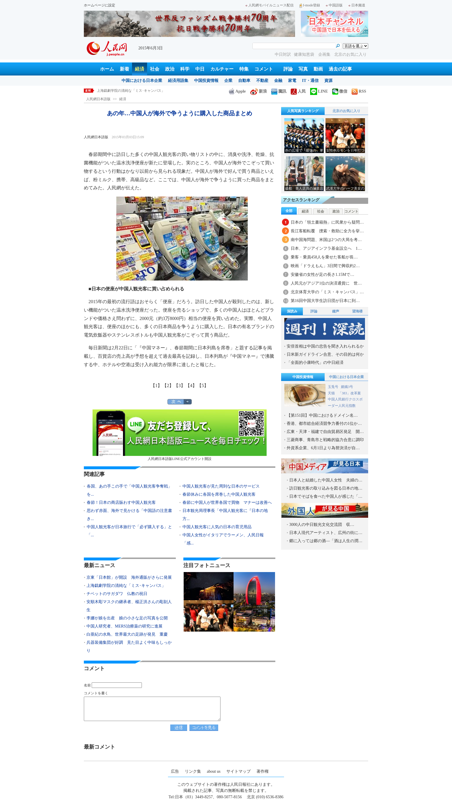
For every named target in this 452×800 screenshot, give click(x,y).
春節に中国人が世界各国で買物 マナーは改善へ (227, 502)
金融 (278, 80)
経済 (139, 68)
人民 (298, 91)
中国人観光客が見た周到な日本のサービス (221, 486)
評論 (288, 68)
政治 (169, 68)
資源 (328, 80)
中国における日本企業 (142, 80)
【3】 (179, 385)
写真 (303, 68)
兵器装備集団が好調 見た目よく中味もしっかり (129, 646)
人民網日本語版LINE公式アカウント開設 (180, 435)
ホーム (107, 68)
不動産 (262, 80)
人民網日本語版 (98, 99)
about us (213, 771)
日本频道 (356, 5)
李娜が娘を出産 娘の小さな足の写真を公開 (127, 618)
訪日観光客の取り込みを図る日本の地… (325, 488)
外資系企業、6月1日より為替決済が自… (323, 448)
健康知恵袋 (304, 54)
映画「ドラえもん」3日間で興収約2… (325, 266)
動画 (318, 68)
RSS (359, 91)
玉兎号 (333, 387)
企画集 (325, 54)
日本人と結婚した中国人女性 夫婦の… (325, 480)
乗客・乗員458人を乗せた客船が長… (324, 257)
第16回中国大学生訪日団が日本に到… (325, 301)
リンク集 (193, 771)
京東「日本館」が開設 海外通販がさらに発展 (129, 577)
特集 (244, 68)
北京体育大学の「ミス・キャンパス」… (327, 292)
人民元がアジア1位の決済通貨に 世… (326, 283)
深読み (292, 311)
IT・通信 (310, 80)
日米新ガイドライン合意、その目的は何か (325, 354)
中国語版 (334, 5)
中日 (200, 68)
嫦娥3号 (347, 387)
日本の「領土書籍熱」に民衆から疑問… (327, 222)
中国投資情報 (206, 80)
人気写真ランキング (303, 111)
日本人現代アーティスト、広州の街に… (325, 533)
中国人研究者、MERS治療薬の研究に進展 (124, 626)
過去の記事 (340, 68)
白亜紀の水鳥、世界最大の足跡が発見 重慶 (127, 634)
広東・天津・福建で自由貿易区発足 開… (325, 431)
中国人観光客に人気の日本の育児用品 (217, 527)
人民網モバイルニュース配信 (269, 5)
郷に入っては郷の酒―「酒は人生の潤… (325, 541)
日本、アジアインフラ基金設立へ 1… (326, 248)
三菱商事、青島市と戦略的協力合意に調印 (325, 440)
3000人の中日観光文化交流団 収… (321, 524)
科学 (184, 68)
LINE (319, 91)
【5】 (203, 385)
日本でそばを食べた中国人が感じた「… (325, 496)
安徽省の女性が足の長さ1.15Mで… (322, 274)
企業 (228, 80)
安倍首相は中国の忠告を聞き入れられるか (325, 346)
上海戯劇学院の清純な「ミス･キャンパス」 (131, 91)
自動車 (244, 80)
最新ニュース (99, 565)
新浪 (258, 91)
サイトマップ (238, 771)
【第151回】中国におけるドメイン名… (322, 415)
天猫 (332, 393)
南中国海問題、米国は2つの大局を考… (326, 240)
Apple (237, 91)
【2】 (168, 385)
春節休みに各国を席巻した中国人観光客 (219, 494)
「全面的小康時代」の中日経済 (315, 362)
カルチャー (222, 68)
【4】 (191, 385)
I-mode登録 (309, 5)
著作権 (262, 771)
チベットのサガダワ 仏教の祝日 (116, 594)
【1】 (156, 385)
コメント (263, 68)
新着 (124, 68)
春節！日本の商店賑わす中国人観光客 (121, 502)
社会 (154, 68)
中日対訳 (283, 54)
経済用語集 (178, 80)
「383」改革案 (349, 393)
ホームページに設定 (99, 5)
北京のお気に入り (350, 54)
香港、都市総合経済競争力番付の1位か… (324, 423)
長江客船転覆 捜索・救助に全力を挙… (327, 231)
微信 (339, 91)
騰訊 (278, 91)
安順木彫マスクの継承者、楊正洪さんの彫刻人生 (129, 606)
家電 (292, 80)
